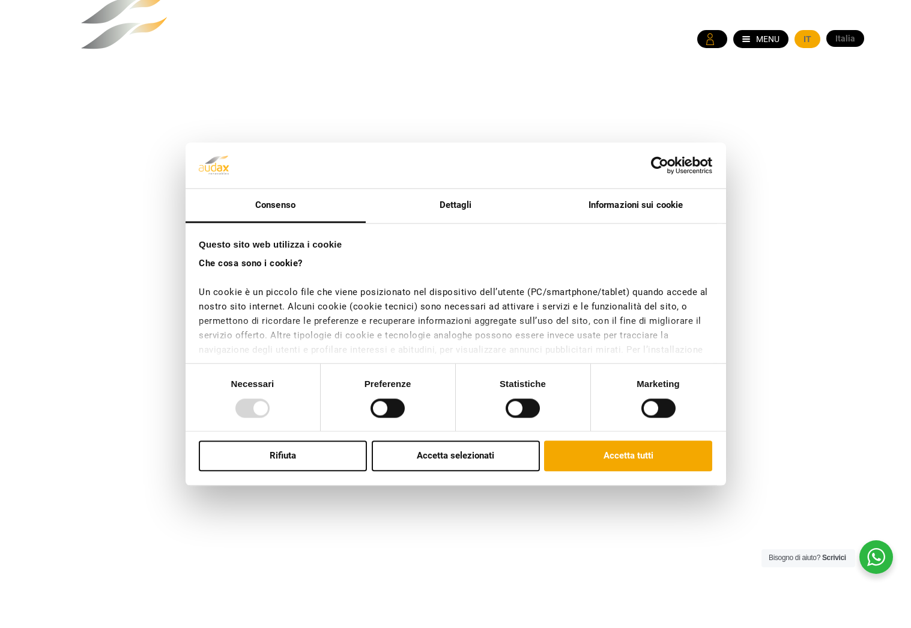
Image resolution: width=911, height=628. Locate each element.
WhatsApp (841, 68)
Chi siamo (503, 94)
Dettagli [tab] (456, 205)
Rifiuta (283, 455)
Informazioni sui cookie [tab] (636, 205)
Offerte (645, 94)
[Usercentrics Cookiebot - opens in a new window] (659, 165)
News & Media (576, 94)
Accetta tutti (628, 455)
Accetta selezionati (455, 455)
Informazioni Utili (793, 94)
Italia (845, 38)
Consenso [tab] (275, 205)
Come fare (705, 94)
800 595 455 (763, 68)
